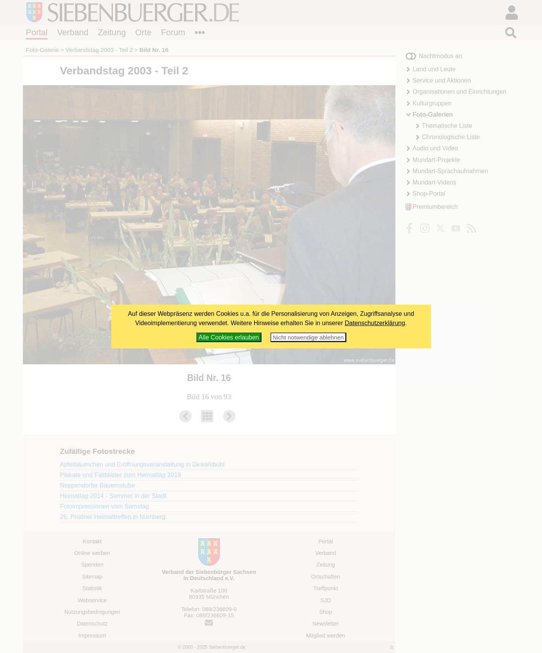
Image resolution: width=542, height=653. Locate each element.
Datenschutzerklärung (375, 323)
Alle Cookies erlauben (229, 337)
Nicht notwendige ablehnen (308, 337)
